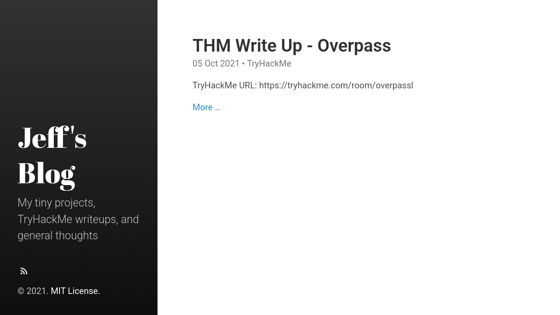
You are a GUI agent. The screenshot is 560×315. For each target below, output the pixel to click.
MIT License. (75, 291)
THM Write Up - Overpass (291, 45)
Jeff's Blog (52, 155)
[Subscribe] (24, 273)
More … (206, 107)
